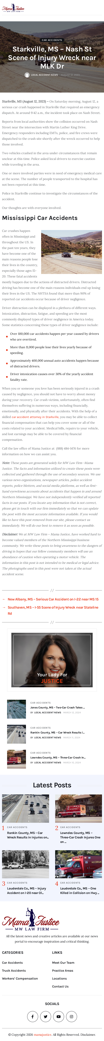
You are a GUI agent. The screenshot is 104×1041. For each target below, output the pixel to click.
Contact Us (60, 986)
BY (45, 712)
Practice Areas (62, 970)
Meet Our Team (63, 963)
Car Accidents (52, 40)
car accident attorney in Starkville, (35, 417)
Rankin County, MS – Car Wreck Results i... (57, 732)
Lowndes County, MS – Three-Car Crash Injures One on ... (80, 837)
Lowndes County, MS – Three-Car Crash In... (58, 757)
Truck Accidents (14, 970)
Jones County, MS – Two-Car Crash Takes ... (57, 707)
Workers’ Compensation (20, 978)
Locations (59, 978)
